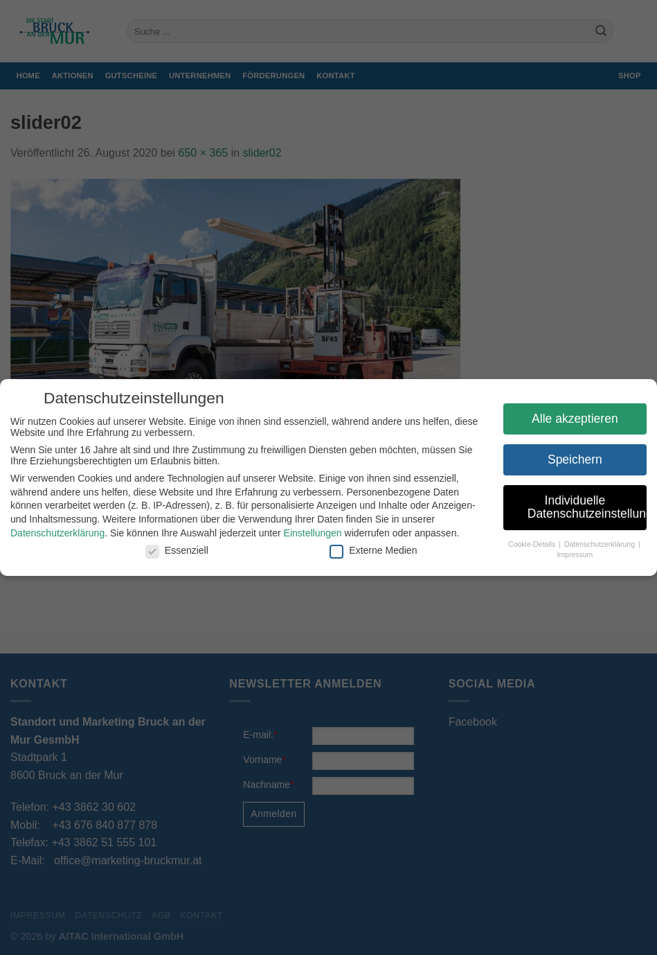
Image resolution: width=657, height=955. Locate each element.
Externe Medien (368, 550)
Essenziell (171, 550)
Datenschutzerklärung (53, 532)
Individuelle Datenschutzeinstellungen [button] (581, 507)
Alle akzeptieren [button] (570, 419)
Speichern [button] (570, 459)
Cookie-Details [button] (527, 544)
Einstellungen (307, 532)
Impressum (570, 554)
